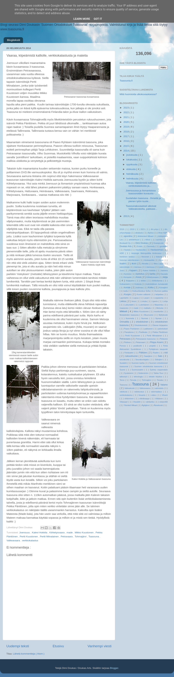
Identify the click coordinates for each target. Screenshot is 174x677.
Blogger (114, 668)
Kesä (139, 277)
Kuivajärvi (163, 287)
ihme (161, 260)
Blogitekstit (13, 40)
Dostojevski (158, 243)
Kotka (151, 287)
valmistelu (159, 388)
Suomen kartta (138, 363)
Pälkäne (143, 352)
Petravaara (67, 536)
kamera (164, 270)
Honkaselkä (149, 260)
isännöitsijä (125, 267)
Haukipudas (141, 250)
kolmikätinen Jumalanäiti (157, 284)
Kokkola (138, 284)
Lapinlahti (124, 298)
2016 (126, 141)
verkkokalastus (30, 540)
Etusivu (58, 646)
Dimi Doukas (142, 243)
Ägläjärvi (146, 405)
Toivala (160, 380)
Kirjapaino (130, 281)
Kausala (164, 274)
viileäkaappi (144, 398)
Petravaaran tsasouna (146, 339)
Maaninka (159, 305)
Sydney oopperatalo (159, 370)
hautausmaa (157, 250)
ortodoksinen (142, 322)
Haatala (127, 250)
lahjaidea (159, 294)
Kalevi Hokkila (40, 532)
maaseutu (124, 308)
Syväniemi (129, 373)
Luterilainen (144, 305)
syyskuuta (132, 164)
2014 (126, 150)
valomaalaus (157, 392)
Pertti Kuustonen (29, 536)
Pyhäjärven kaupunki (158, 349)
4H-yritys (155, 229)
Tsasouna (94, 536)
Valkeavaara (14, 540)
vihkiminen (129, 398)
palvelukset (163, 329)
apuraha (128, 236)
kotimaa (140, 287)
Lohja (165, 301)
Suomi (123, 370)
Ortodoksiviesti (141, 325)
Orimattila (125, 322)
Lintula (144, 301)
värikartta (150, 402)
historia (159, 257)
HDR (122, 253)
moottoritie (159, 311)
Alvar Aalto (163, 233)
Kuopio (128, 294)
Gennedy (151, 246)
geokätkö (164, 246)
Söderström (143, 373)
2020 (126, 122)
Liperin (155, 301)
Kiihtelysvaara (57, 532)
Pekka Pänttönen (160, 332)
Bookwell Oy (125, 243)
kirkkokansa (157, 281)
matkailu (148, 308)
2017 (126, 136)
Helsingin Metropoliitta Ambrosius (147, 253)
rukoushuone (132, 356)
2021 (126, 117)
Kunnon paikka (161, 291)
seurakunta (125, 359)
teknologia (139, 377)
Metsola (160, 308)
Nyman (159, 318)
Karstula (128, 274)
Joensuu (138, 267)
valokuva (124, 392)
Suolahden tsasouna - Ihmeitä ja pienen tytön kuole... (143, 199)
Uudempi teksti (17, 646)
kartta (153, 274)
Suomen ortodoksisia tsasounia (148, 366)
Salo (160, 356)
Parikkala (143, 332)
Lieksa (123, 301)
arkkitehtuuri (134, 240)
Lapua (136, 298)
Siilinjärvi (159, 359)
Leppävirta (159, 298)
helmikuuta (132, 178)
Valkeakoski (129, 388)
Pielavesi (164, 339)
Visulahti (137, 402)
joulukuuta (132, 154)
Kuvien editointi (144, 294)
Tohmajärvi (81, 536)
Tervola (133, 380)
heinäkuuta (132, 174)
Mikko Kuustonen (84, 532)
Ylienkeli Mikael (131, 405)
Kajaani (133, 270)
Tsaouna (124, 385)
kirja (165, 277)
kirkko (144, 281)
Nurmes (145, 318)
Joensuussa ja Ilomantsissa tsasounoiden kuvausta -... (141, 192)
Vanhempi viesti (99, 646)
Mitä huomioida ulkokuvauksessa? (138, 94)
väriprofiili (163, 402)
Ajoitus (151, 233)
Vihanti (165, 395)
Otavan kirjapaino (160, 325)
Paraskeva (129, 332)
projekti (153, 346)
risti (166, 352)
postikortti (138, 346)
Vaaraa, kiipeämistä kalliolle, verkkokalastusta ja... (141, 184)
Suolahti (123, 363)
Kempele (128, 277)
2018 (126, 131)
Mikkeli (124, 311)
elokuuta (131, 169)
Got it (98, 18)
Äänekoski (158, 405)
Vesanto (142, 395)
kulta (126, 291)
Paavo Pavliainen (132, 329)
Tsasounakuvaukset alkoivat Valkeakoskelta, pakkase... (141, 207)
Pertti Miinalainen (49, 536)
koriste (127, 287)
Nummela (130, 318)
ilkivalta (145, 263)
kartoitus (140, 274)
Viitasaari (124, 402)
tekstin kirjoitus (156, 377)
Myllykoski (163, 315)
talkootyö (124, 377)
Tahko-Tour (159, 373)
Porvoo (123, 346)
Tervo (122, 380)
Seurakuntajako (142, 359)
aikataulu (139, 233)
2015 (126, 146)
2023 (126, 107)
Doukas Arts (126, 246)
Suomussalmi (138, 370)
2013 (126, 216)
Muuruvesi (149, 315)
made (70, 532)
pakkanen (149, 329)
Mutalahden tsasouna (129, 315)
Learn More (81, 18)
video (154, 395)
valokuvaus (139, 392)
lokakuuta (132, 159)
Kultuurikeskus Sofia (141, 291)
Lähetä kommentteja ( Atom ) (28, 653)
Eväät (140, 246)
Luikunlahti (129, 305)
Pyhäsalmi (129, 353)
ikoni (134, 263)
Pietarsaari (141, 342)
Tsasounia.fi (126, 80)
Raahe (156, 353)
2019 (126, 126)
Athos (148, 240)
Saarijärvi (148, 356)
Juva (122, 270)
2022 (126, 112)
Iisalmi (123, 263)
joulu (161, 267)
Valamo (164, 384)
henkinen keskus (128, 257)
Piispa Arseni (157, 342)
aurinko (159, 240)
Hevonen (145, 257)
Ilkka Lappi (159, 263)
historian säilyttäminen (130, 260)
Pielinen (128, 342)
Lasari (147, 298)
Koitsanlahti (125, 284)
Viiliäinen (159, 398)
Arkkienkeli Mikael (146, 236)
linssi (134, 301)
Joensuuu (24, 532)
